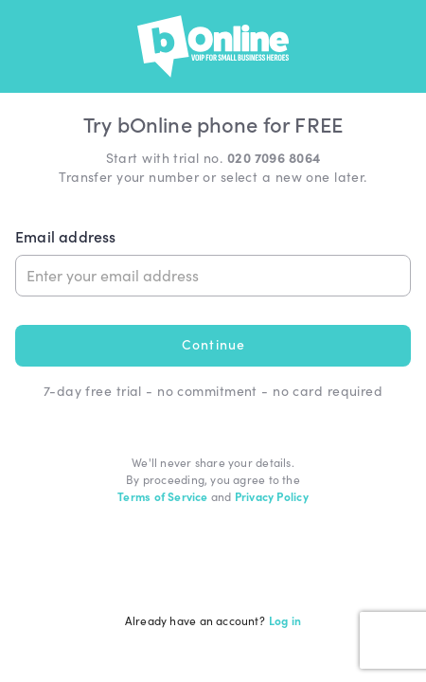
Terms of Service (162, 496)
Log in (285, 620)
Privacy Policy (272, 496)
